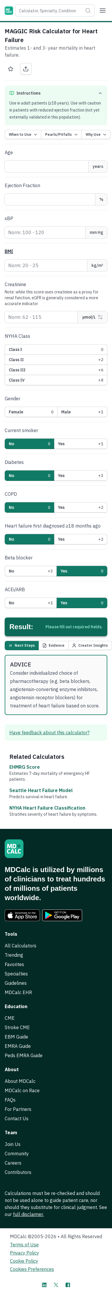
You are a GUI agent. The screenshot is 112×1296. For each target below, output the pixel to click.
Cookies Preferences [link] (32, 1269)
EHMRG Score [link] (24, 767)
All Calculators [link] (20, 946)
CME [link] (10, 1018)
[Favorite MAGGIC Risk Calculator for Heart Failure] (10, 69)
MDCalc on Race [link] (22, 1090)
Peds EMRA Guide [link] (24, 1055)
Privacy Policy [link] (24, 1253)
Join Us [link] (13, 1144)
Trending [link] (14, 955)
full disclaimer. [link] (28, 1214)
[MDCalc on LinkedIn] (44, 1285)
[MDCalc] (9, 10)
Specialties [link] (16, 974)
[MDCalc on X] (56, 1285)
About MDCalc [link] (20, 1081)
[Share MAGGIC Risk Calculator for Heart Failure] (26, 69)
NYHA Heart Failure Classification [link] (47, 808)
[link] (22, 915)
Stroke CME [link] (17, 1027)
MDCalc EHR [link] (18, 992)
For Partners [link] (18, 1109)
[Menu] (102, 10)
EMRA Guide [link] (18, 1046)
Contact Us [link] (16, 1118)
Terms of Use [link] (24, 1245)
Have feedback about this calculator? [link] (49, 732)
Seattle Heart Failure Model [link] (41, 790)
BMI (9, 251)
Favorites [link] (14, 964)
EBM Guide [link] (16, 1037)
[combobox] (49, 10)
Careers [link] (13, 1163)
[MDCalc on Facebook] (67, 1285)
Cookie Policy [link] (24, 1261)
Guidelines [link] (16, 983)
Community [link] (17, 1153)
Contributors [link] (18, 1172)
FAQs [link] (10, 1100)
